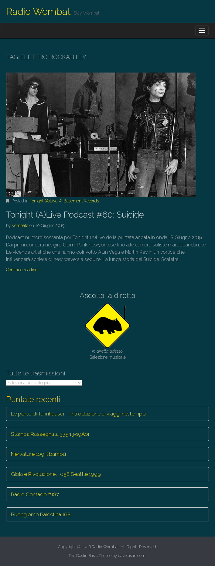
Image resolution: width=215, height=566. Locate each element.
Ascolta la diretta (107, 295)
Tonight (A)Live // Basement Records (64, 200)
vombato (20, 225)
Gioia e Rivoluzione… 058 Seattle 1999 (56, 474)
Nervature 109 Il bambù (38, 454)
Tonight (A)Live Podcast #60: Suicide (75, 215)
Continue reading (24, 269)
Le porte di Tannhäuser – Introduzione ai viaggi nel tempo (78, 414)
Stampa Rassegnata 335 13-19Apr (50, 434)
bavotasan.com (131, 555)
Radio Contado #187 (35, 494)
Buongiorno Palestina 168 (40, 514)
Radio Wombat (38, 11)
